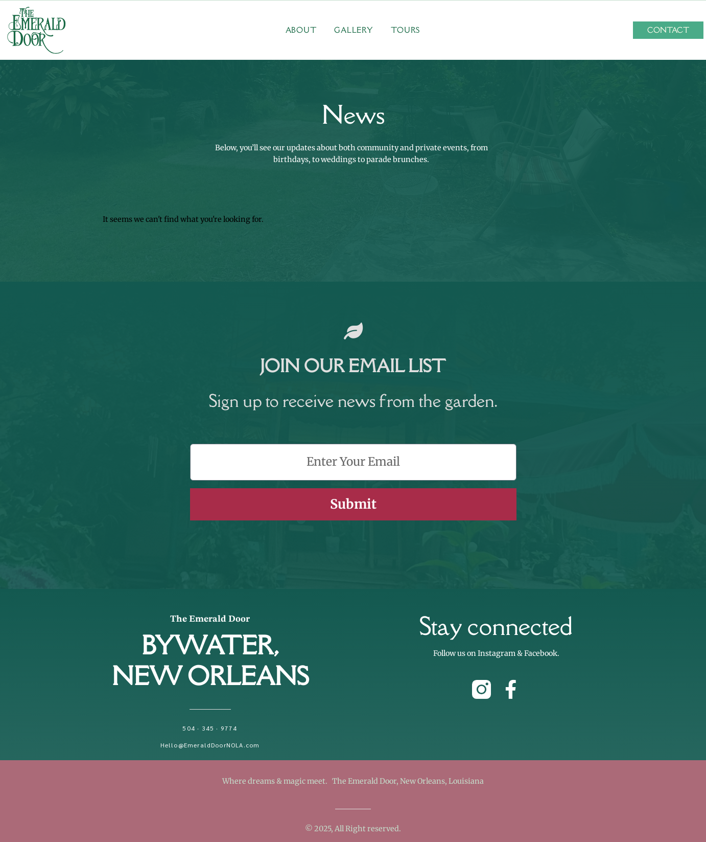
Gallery (353, 30)
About (301, 30)
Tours (405, 30)
